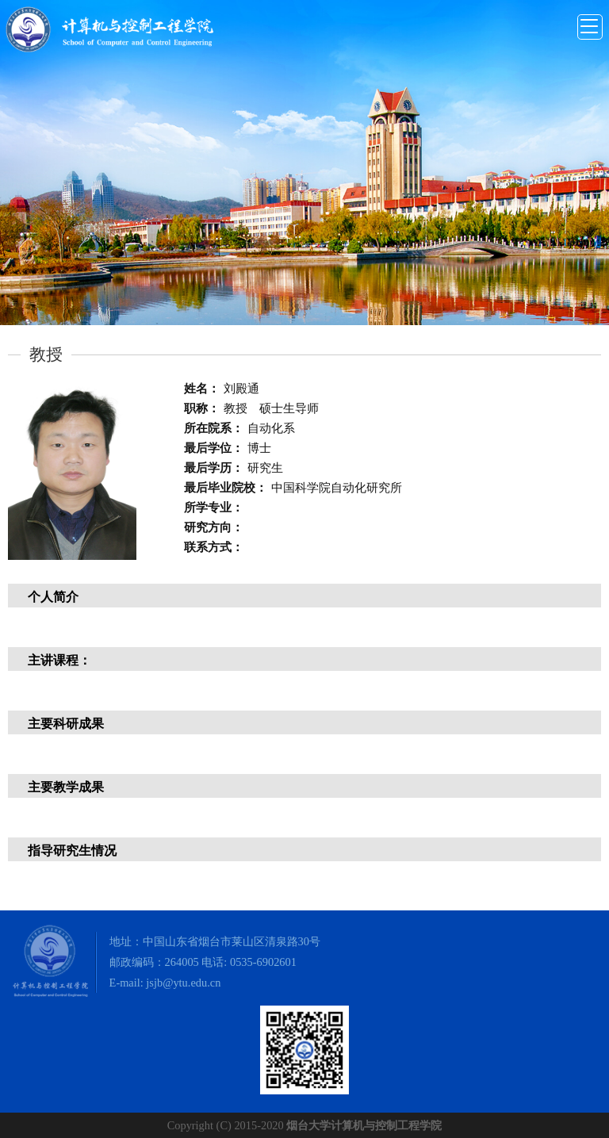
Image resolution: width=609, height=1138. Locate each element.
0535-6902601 (263, 962)
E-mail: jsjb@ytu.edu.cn (165, 982)
